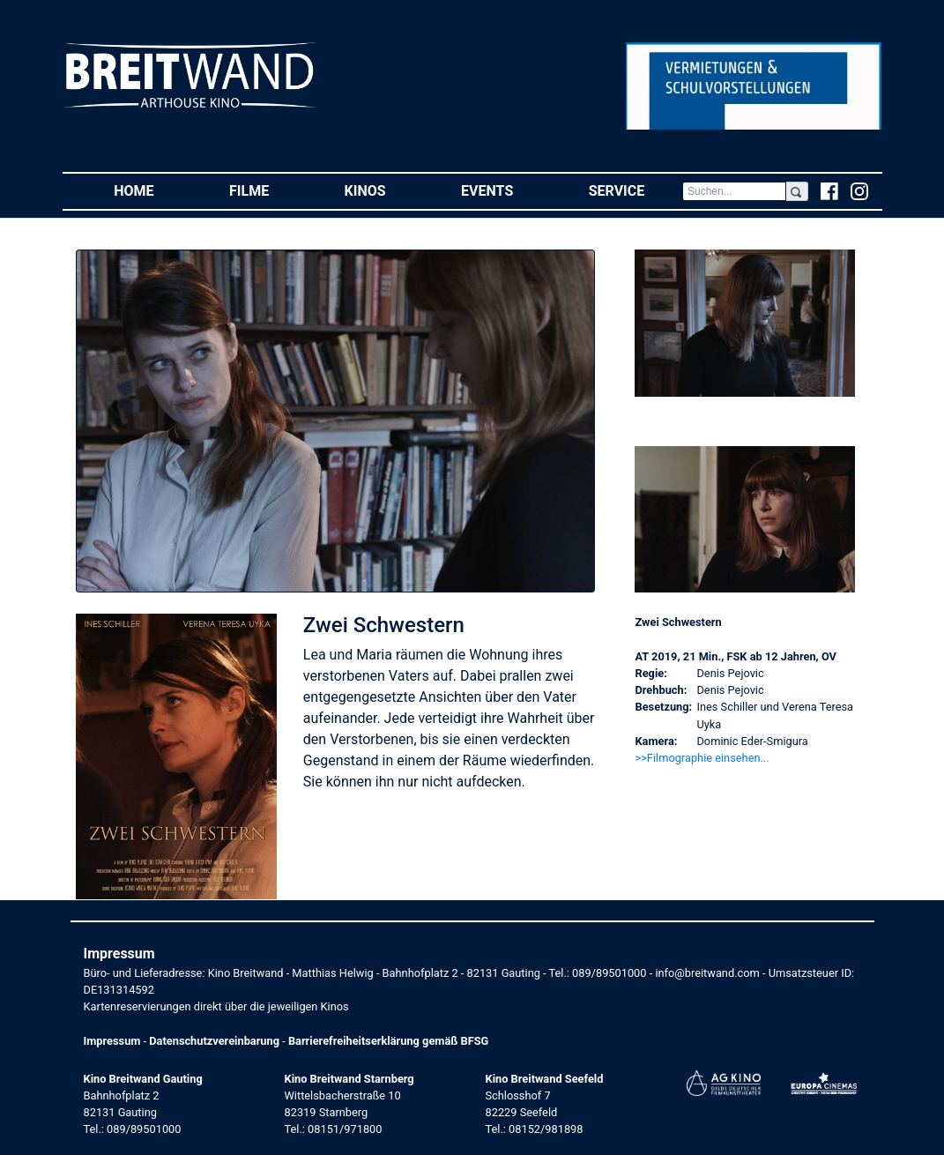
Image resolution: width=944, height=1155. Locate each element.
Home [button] (152, 190)
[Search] (734, 191)
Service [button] (635, 190)
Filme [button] (268, 190)
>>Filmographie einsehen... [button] (702, 757)
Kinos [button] (384, 190)
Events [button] (506, 190)
